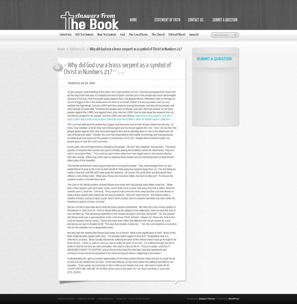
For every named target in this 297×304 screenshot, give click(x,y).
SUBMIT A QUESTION (214, 59)
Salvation (65, 34)
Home (61, 49)
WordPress (233, 299)
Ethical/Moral (177, 34)
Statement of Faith (86, 299)
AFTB (121, 73)
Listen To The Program (139, 299)
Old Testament (84, 34)
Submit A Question (66, 299)
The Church (158, 34)
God (122, 34)
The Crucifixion (138, 34)
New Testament (106, 34)
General (194, 34)
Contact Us (121, 299)
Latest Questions (105, 299)
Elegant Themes (207, 299)
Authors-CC (77, 49)
